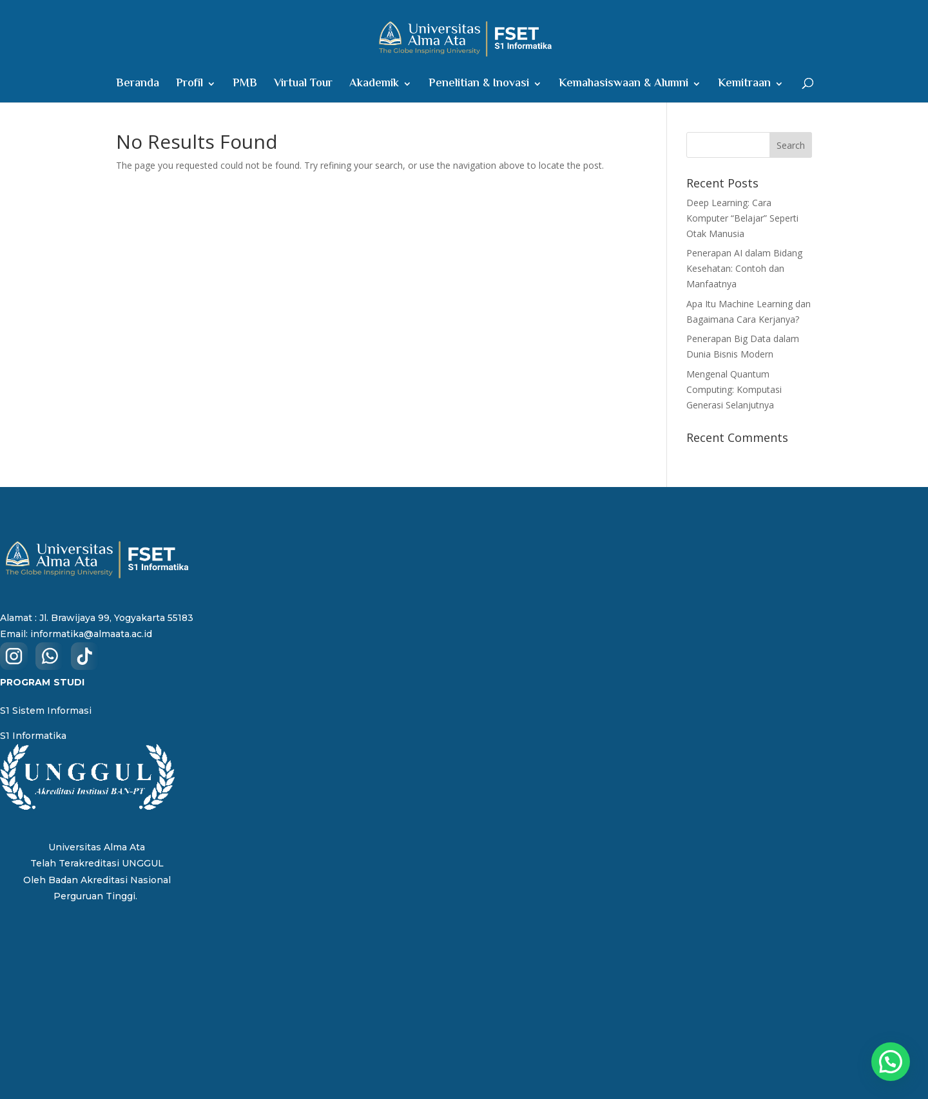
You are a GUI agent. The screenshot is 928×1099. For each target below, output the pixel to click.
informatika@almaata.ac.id (91, 634)
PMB (245, 86)
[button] (890, 1061)
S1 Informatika (33, 735)
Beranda (137, 86)
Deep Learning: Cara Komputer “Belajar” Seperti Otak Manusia (742, 218)
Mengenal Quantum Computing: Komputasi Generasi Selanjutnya (734, 389)
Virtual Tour (303, 86)
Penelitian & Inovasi (479, 86)
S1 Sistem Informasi (46, 710)
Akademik (374, 86)
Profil (189, 86)
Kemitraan (744, 86)
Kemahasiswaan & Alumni (623, 86)
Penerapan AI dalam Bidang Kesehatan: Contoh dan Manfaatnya (744, 268)
